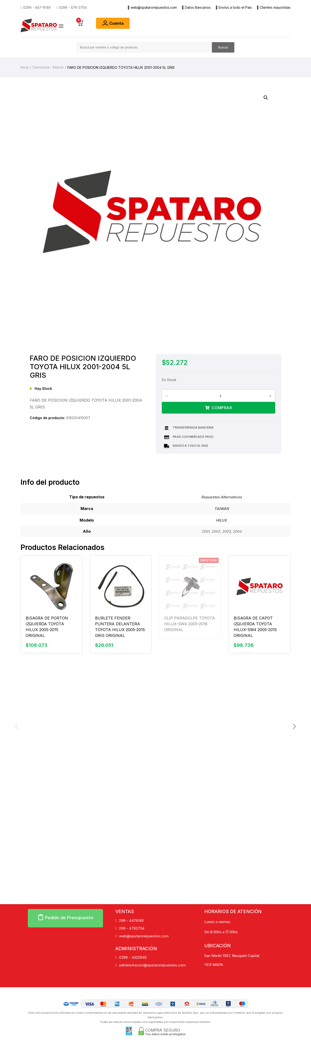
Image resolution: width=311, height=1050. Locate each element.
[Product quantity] (222, 396)
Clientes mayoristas (273, 7)
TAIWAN (222, 508)
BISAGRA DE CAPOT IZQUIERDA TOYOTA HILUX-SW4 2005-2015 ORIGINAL (255, 626)
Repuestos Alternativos (221, 497)
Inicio (25, 67)
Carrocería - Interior (48, 67)
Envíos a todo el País (233, 7)
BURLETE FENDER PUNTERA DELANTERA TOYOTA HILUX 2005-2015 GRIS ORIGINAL (120, 626)
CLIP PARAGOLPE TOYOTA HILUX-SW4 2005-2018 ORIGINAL (189, 623)
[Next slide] (294, 726)
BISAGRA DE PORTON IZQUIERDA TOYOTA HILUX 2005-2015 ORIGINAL (47, 626)
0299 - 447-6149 (36, 7)
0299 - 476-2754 (71, 7)
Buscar (223, 47)
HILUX (221, 520)
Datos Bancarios (196, 7)
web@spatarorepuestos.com (152, 7)
